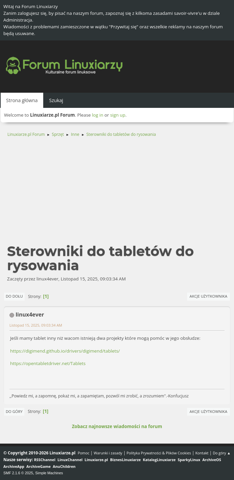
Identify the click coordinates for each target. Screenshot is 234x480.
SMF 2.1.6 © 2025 (18, 473)
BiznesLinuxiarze (125, 459)
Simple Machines (49, 473)
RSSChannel (44, 459)
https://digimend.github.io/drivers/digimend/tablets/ (65, 351)
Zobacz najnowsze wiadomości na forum (117, 426)
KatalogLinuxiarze (159, 459)
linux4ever (30, 314)
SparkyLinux (189, 459)
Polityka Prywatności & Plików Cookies (159, 452)
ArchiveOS (211, 459)
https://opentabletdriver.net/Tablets (47, 363)
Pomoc (83, 452)
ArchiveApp (13, 466)
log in (97, 115)
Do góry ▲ (222, 452)
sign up (117, 115)
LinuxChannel (69, 459)
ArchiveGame (38, 466)
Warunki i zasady (108, 452)
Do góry (14, 411)
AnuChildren (64, 466)
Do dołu (14, 296)
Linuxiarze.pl (96, 459)
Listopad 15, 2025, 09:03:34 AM (35, 325)
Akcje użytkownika (208, 296)
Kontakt (201, 452)
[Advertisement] (117, 193)
